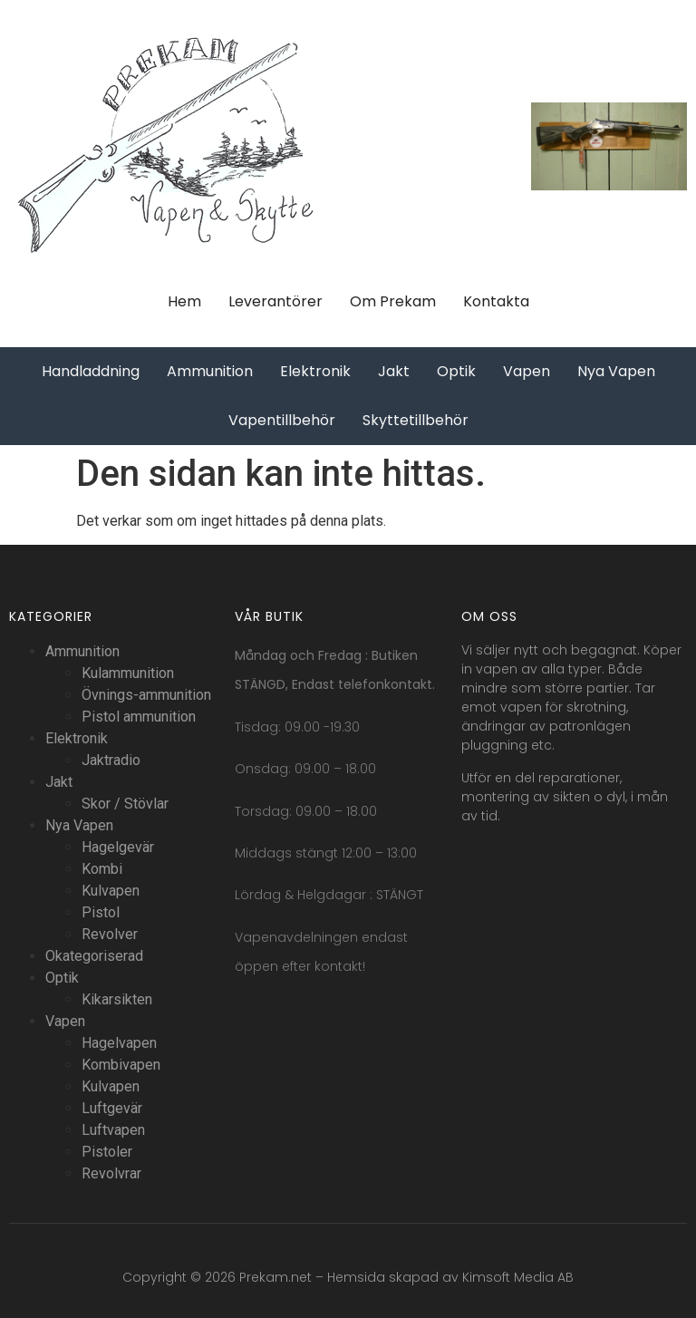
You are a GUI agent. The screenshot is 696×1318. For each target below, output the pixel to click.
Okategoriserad (94, 955)
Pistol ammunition (139, 716)
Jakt (58, 781)
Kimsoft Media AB (518, 1277)
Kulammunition (128, 673)
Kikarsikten (117, 999)
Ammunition (82, 651)
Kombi (102, 868)
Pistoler (107, 1151)
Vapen (65, 1021)
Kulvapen (111, 890)
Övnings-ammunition (146, 694)
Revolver (110, 934)
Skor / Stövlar (125, 803)
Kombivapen (121, 1064)
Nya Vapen (79, 825)
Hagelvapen (119, 1042)
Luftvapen (113, 1130)
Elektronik (76, 738)
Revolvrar (111, 1173)
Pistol (101, 912)
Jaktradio (111, 760)
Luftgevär (112, 1108)
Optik (62, 977)
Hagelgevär (118, 847)
